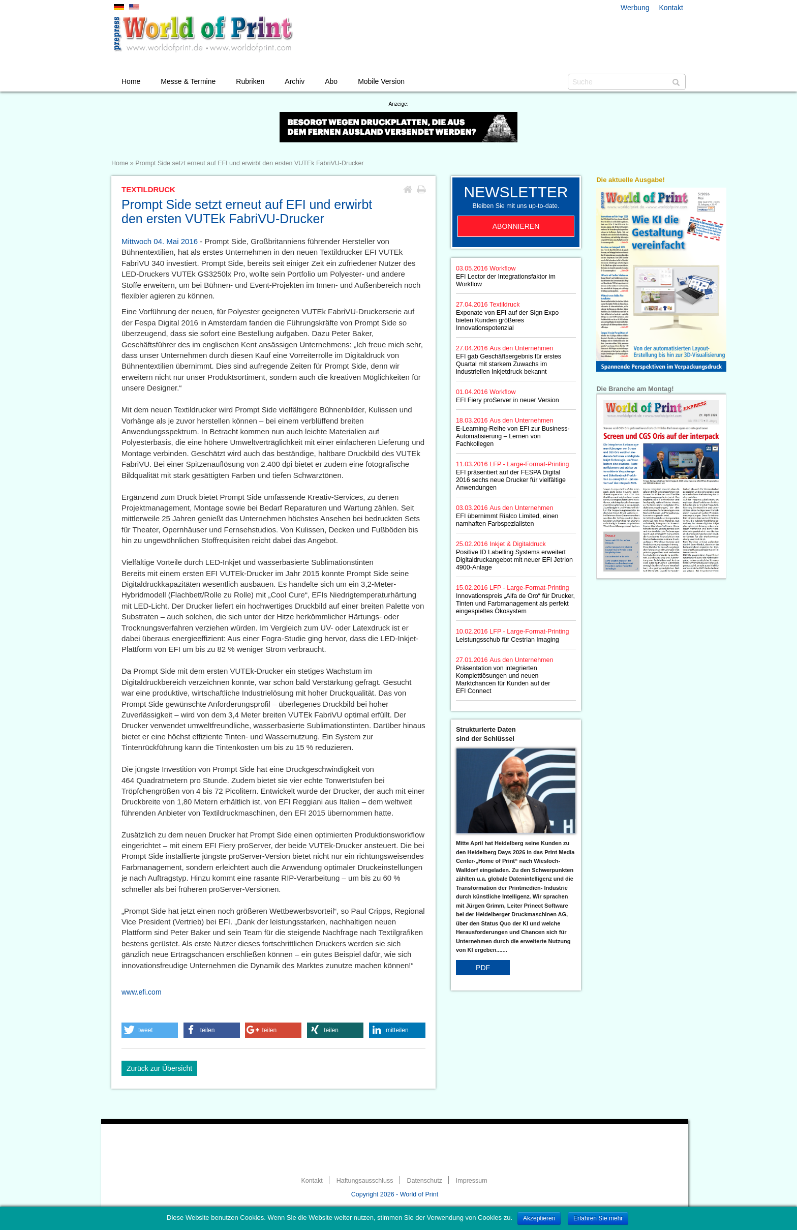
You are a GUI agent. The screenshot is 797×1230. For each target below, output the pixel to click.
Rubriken (250, 81)
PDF (483, 968)
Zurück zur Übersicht (159, 1068)
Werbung (635, 8)
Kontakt (671, 8)
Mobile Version (381, 81)
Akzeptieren (539, 1218)
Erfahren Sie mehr (598, 1218)
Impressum (471, 1180)
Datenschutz (424, 1180)
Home (130, 81)
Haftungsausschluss (364, 1180)
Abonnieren (516, 226)
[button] (149, 1030)
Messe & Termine (188, 81)
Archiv (294, 81)
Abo (331, 81)
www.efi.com (141, 992)
